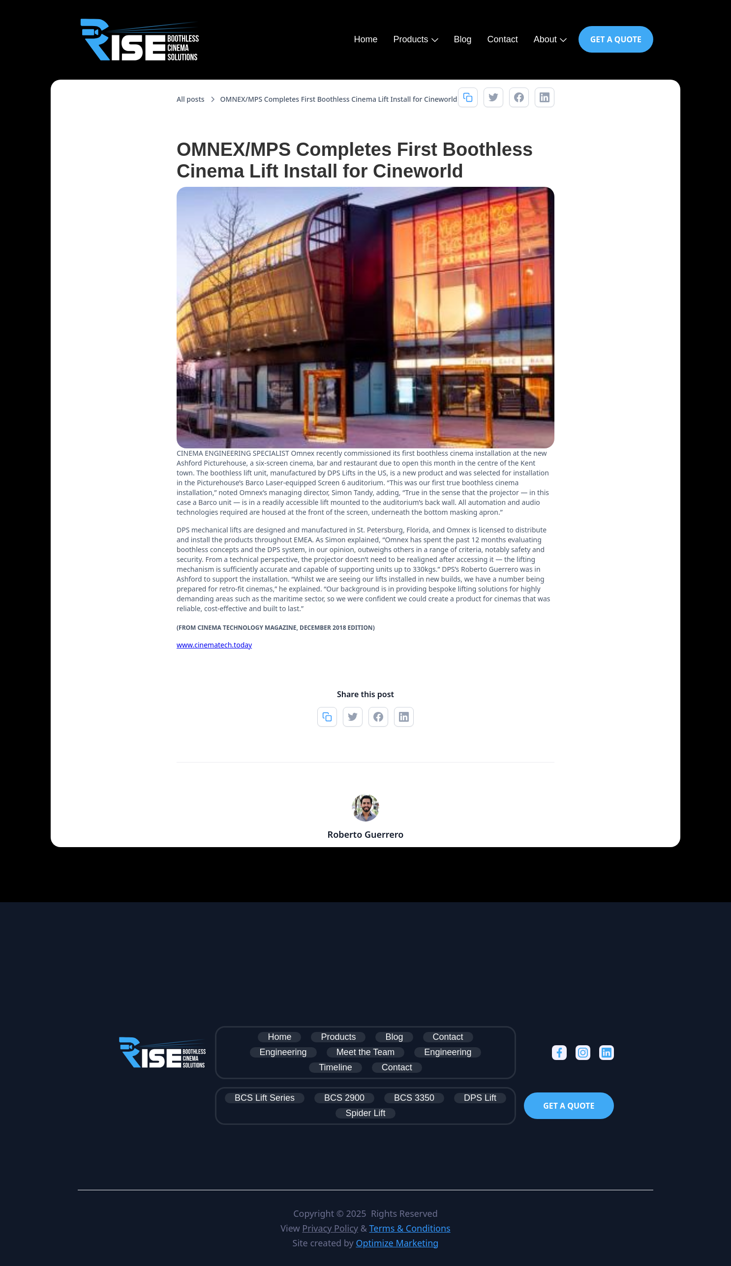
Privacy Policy (330, 1228)
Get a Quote (615, 39)
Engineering (283, 1052)
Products (338, 1037)
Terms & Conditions (410, 1228)
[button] (416, 39)
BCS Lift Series (265, 1098)
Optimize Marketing (397, 1243)
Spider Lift (365, 1113)
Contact (502, 39)
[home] (139, 39)
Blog (463, 39)
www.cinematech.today (214, 644)
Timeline (335, 1067)
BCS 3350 (414, 1098)
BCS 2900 (344, 1098)
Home (366, 39)
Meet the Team (365, 1052)
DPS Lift (480, 1098)
